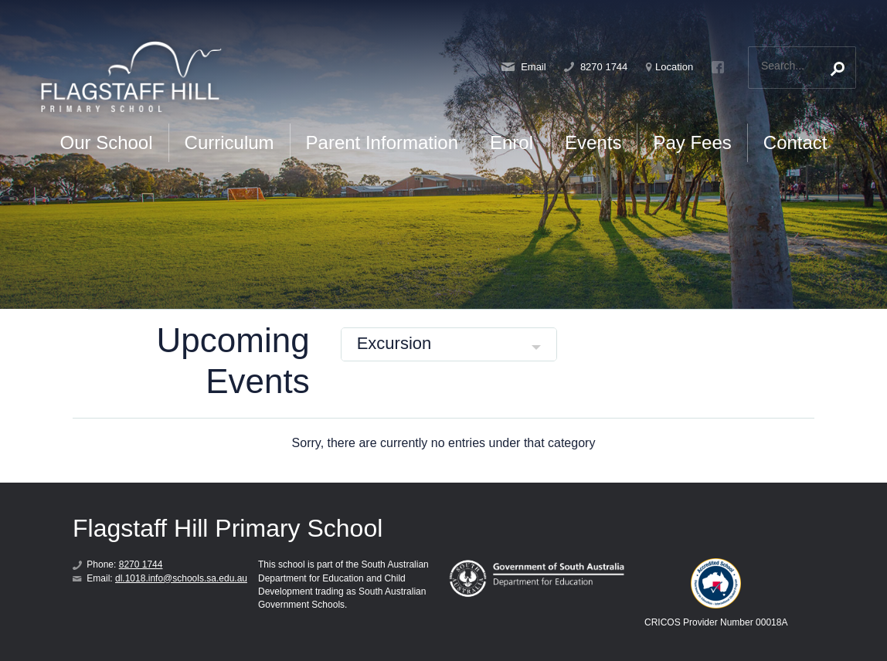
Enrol (511, 142)
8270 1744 (595, 67)
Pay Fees (692, 142)
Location (669, 67)
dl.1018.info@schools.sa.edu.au (181, 578)
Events (593, 142)
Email (523, 67)
